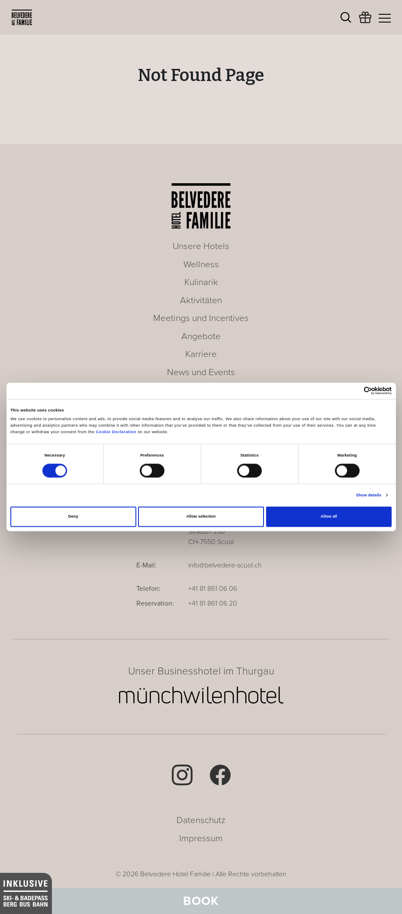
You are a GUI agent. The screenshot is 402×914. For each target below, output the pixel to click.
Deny (73, 517)
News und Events (201, 372)
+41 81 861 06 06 (212, 588)
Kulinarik (201, 282)
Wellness (201, 264)
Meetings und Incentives (201, 318)
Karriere (201, 354)
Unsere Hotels (201, 246)
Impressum (201, 838)
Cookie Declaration (116, 432)
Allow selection (200, 517)
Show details (368, 495)
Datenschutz (201, 820)
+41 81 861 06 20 (212, 603)
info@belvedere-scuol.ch (225, 565)
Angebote (201, 336)
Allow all (329, 517)
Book (201, 901)
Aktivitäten (201, 300)
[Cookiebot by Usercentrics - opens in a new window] (354, 391)
